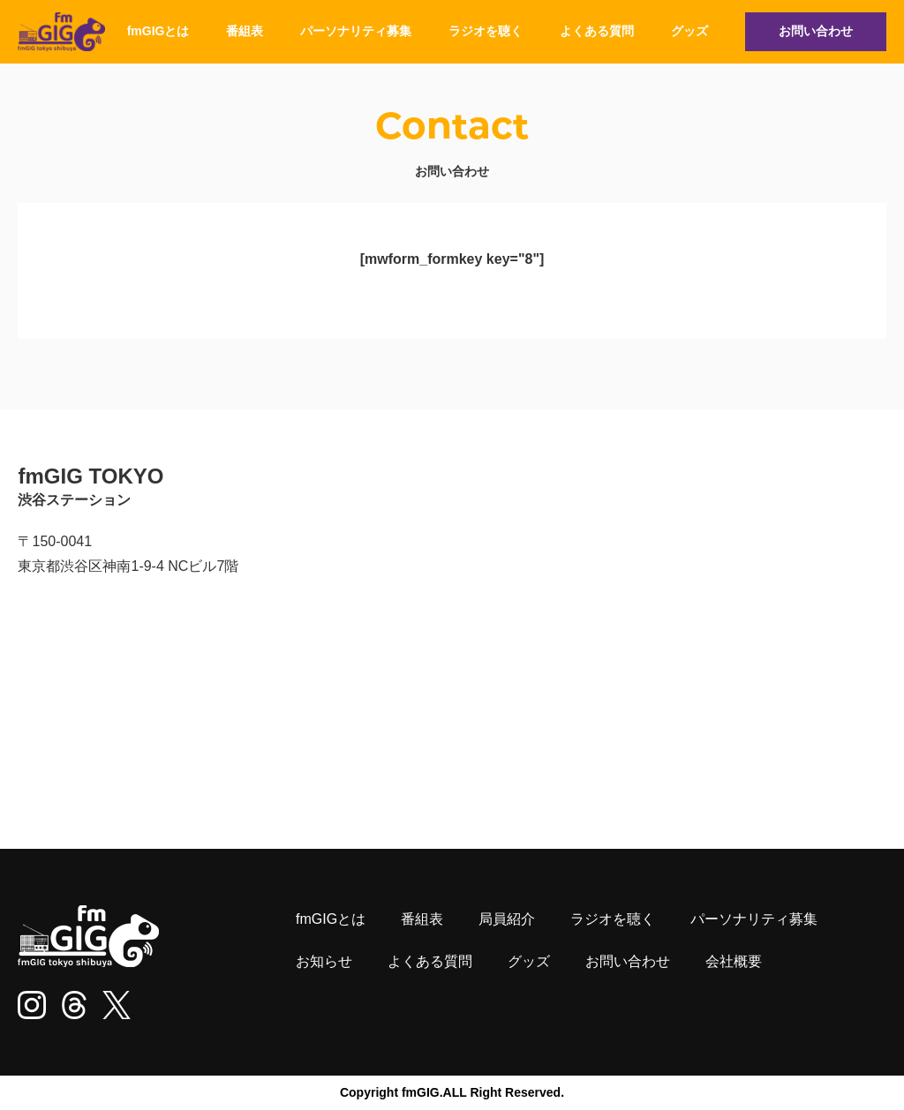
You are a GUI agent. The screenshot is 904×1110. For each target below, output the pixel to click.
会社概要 (733, 961)
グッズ (689, 31)
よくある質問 (597, 31)
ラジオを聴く (485, 31)
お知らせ (324, 961)
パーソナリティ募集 (355, 31)
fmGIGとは (158, 31)
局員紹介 (506, 918)
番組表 (244, 31)
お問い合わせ (816, 31)
